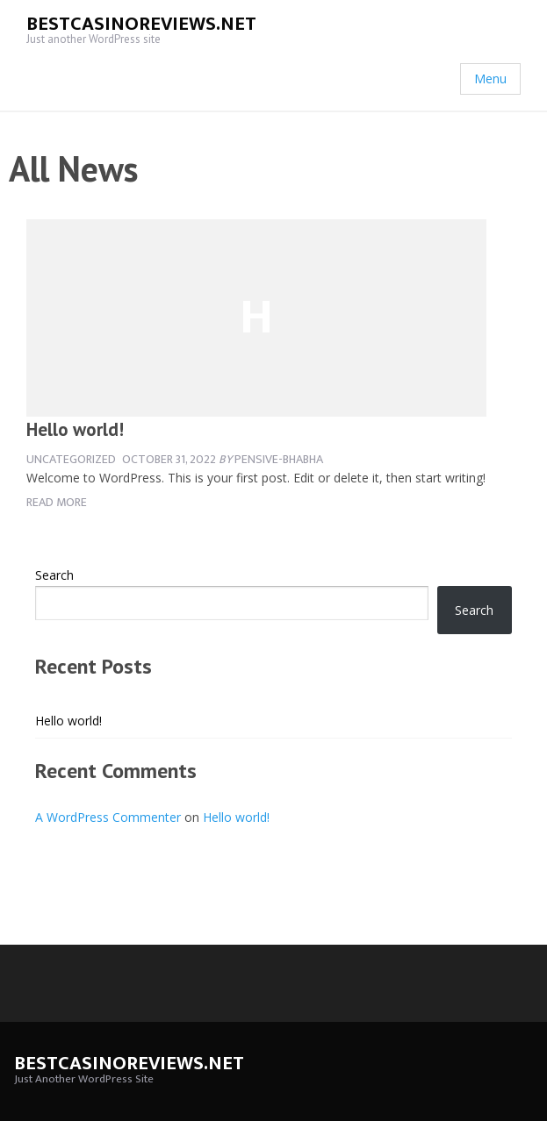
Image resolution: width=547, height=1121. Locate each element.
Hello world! (75, 429)
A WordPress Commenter (108, 817)
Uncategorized (71, 459)
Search (54, 575)
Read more (56, 502)
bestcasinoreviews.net (141, 24)
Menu (490, 78)
